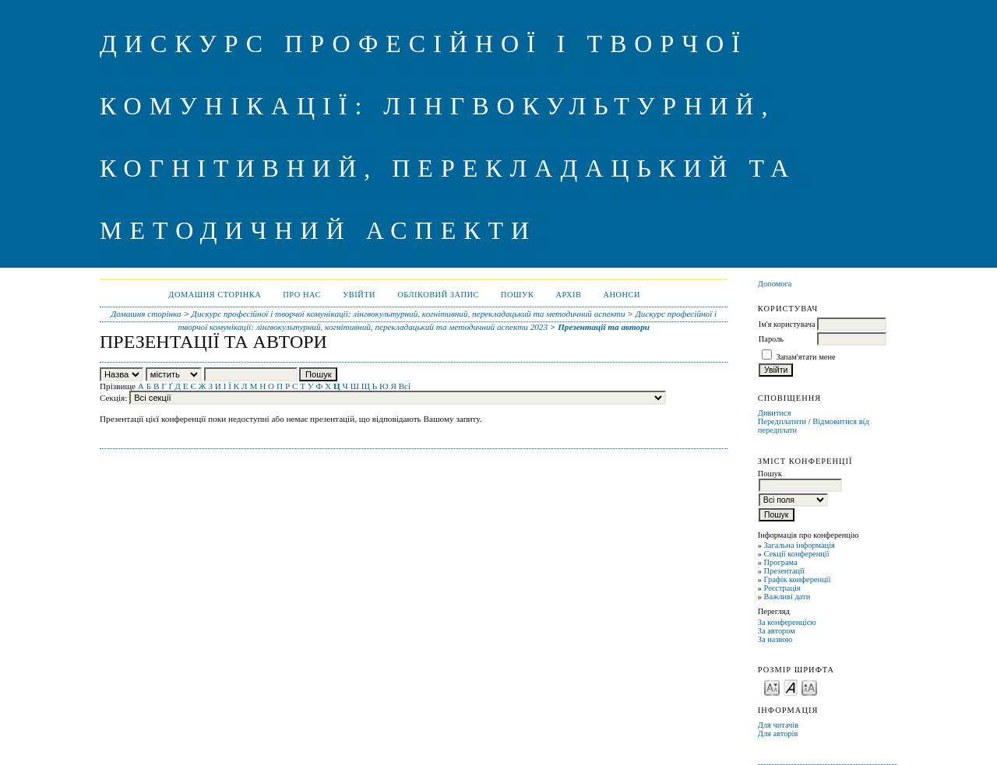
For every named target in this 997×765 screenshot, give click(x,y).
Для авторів (778, 733)
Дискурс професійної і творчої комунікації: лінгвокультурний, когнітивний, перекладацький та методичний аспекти (408, 313)
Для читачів (778, 725)
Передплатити (782, 421)
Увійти (359, 294)
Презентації (784, 571)
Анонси (621, 294)
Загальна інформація (799, 545)
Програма (781, 562)
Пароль (771, 339)
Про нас (302, 294)
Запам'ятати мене (805, 357)
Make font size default (790, 687)
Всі (405, 386)
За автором (776, 630)
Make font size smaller (772, 687)
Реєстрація (782, 588)
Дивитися (774, 413)
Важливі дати (787, 596)
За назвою (775, 639)
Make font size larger (809, 687)
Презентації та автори (604, 327)
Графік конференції (797, 579)
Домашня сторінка (214, 294)
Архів (568, 294)
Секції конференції (797, 553)
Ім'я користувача (787, 324)
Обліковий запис (438, 294)
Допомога (775, 283)
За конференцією (787, 622)
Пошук (517, 294)
